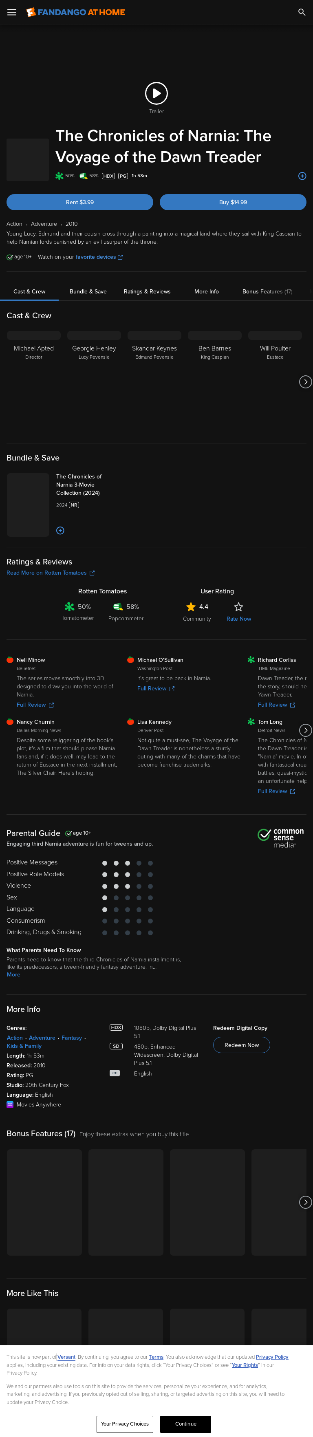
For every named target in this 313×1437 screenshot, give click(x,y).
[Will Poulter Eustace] (275, 403)
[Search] (302, 12)
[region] (156, 1391)
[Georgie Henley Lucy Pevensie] (94, 403)
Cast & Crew (29, 312)
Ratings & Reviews (147, 312)
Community (197, 691)
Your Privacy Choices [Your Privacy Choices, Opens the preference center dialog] (125, 1424)
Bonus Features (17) (267, 312)
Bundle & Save (88, 312)
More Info (206, 312)
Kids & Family (24, 1118)
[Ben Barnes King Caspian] (214, 403)
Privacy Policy (272, 1357)
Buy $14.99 (233, 223)
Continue (185, 1424)
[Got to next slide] (305, 403)
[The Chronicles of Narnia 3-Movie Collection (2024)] (106, 506)
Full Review (35, 778)
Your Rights (245, 1365)
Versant (66, 1357)
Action (15, 1110)
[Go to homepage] (76, 12)
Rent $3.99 (80, 223)
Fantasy (72, 1110)
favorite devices (99, 278)
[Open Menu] (12, 12)
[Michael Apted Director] (34, 403)
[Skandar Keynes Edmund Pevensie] (154, 403)
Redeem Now (242, 1118)
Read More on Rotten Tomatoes (51, 645)
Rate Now (239, 691)
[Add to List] (302, 197)
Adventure (42, 1110)
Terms (156, 1357)
